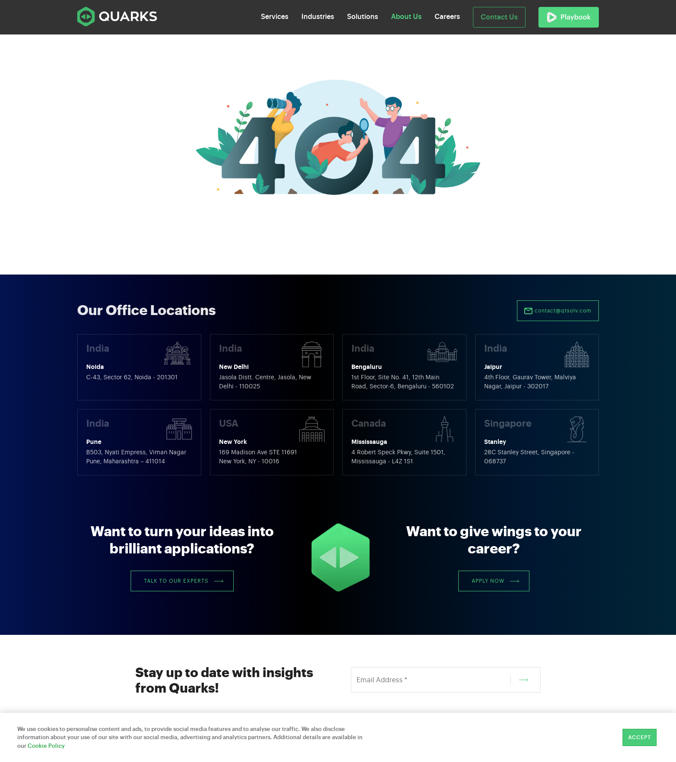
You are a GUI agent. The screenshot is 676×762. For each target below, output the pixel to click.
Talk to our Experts (183, 581)
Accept (639, 737)
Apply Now (495, 581)
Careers (447, 16)
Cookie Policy (46, 746)
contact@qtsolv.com (558, 311)
